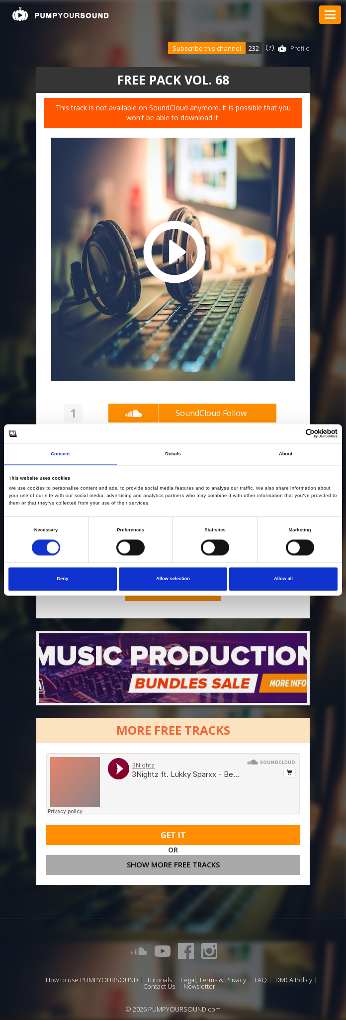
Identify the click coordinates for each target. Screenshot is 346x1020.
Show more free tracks (173, 864)
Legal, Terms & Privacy (213, 980)
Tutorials (159, 980)
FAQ (261, 980)
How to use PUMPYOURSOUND (92, 980)
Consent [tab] (60, 453)
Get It (173, 835)
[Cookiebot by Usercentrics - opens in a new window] (294, 433)
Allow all (283, 579)
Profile (300, 48)
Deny (63, 579)
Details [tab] (172, 453)
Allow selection (173, 579)
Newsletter (199, 986)
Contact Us (159, 986)
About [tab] (286, 453)
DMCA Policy (293, 980)
